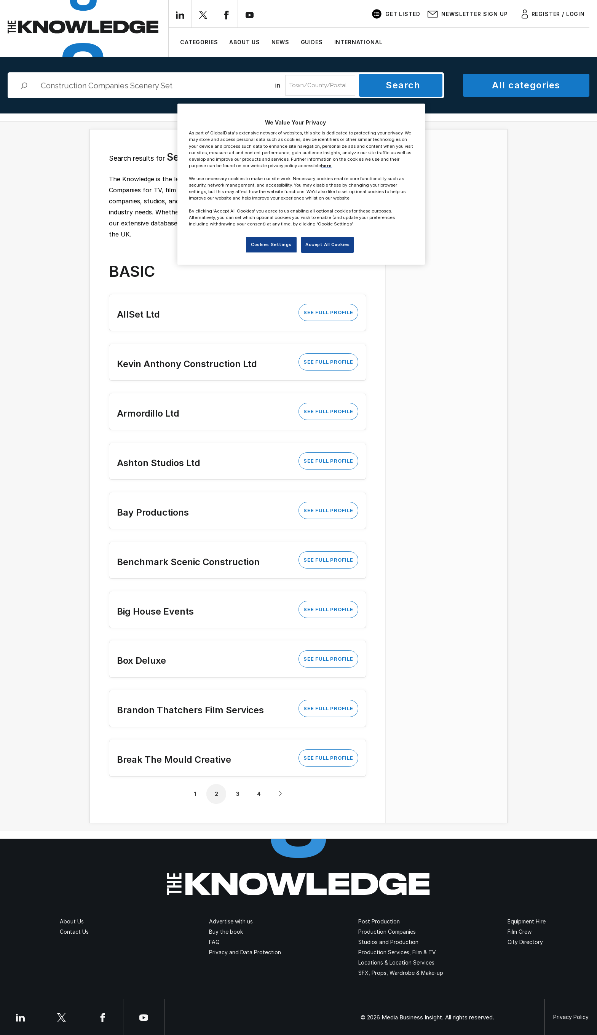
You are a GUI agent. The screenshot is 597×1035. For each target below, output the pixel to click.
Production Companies (387, 931)
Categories (199, 42)
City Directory (525, 942)
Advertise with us (231, 921)
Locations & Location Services (396, 962)
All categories (526, 85)
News (280, 42)
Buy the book (226, 931)
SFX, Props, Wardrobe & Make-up (400, 973)
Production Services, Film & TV (397, 952)
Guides (312, 42)
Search (403, 85)
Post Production (379, 921)
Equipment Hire (527, 921)
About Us (244, 42)
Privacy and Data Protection (245, 952)
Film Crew (520, 931)
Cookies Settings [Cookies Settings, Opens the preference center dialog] (271, 244)
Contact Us (74, 931)
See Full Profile (328, 312)
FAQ (214, 942)
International (358, 42)
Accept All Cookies (327, 244)
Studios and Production (388, 942)
